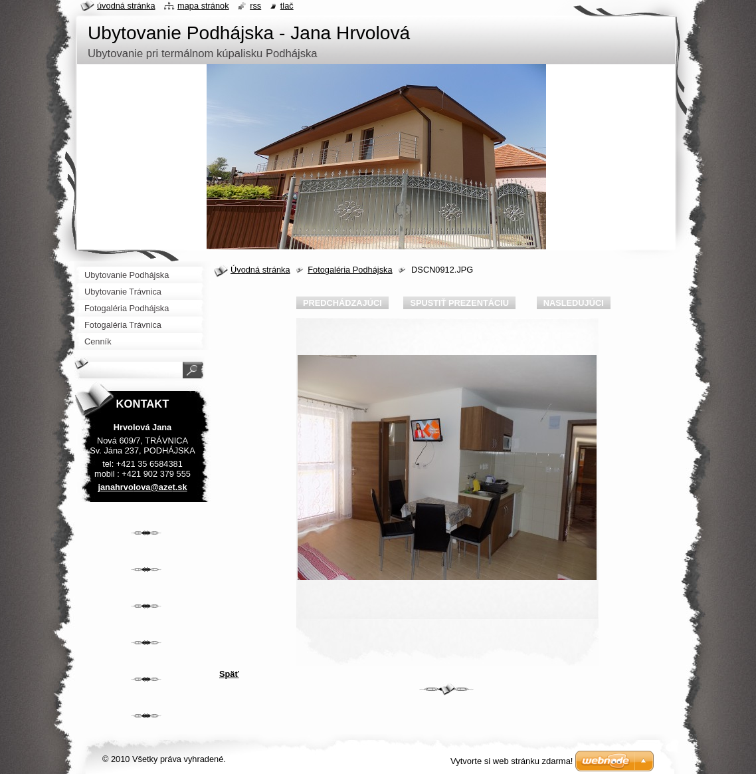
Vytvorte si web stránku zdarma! (511, 761)
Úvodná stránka (260, 270)
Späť (229, 674)
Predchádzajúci (342, 303)
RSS (255, 6)
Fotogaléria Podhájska (350, 270)
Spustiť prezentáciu (459, 303)
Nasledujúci (573, 303)
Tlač (287, 6)
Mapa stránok (203, 6)
